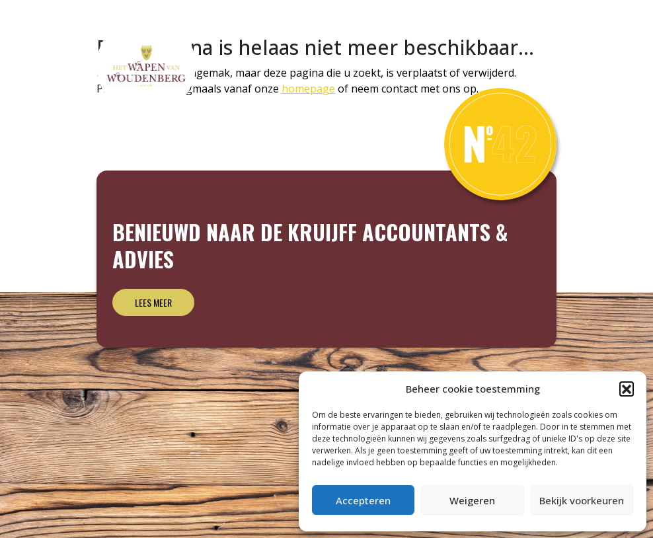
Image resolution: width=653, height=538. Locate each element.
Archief (527, 29)
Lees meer (153, 302)
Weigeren (472, 500)
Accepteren (363, 500)
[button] (626, 388)
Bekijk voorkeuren (581, 500)
